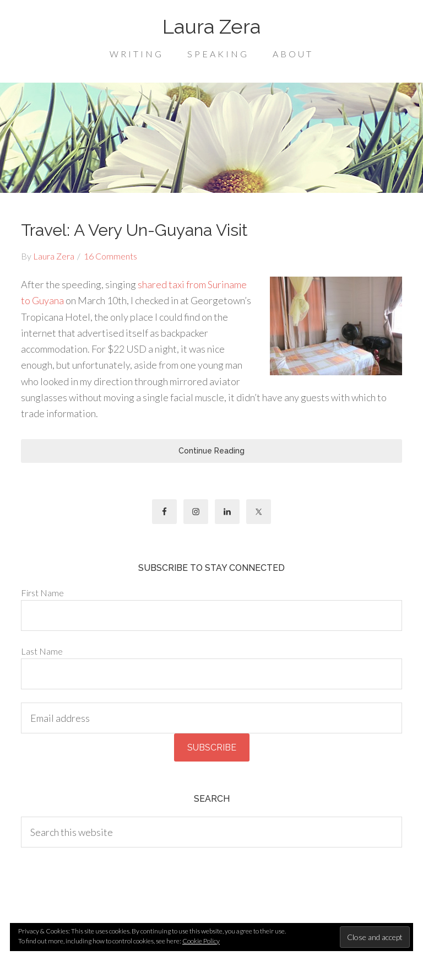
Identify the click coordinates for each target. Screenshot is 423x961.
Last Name (42, 651)
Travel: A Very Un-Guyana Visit (134, 230)
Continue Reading (211, 450)
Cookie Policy (201, 941)
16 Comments (110, 256)
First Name (42, 592)
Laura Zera (211, 26)
